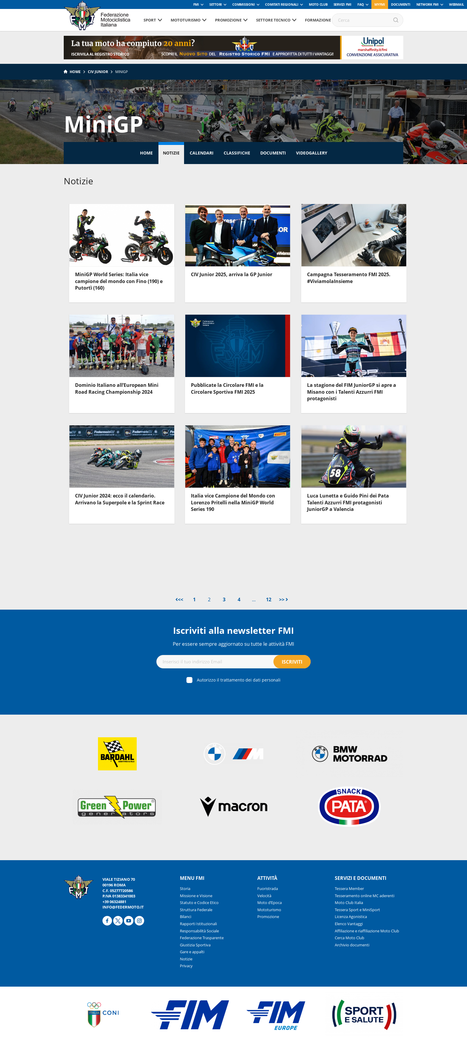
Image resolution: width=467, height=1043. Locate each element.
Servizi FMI (342, 4)
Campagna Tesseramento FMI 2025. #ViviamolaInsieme (348, 277)
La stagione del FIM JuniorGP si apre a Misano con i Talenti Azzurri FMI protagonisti (351, 392)
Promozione (228, 20)
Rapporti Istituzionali (198, 923)
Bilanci (185, 916)
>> (283, 599)
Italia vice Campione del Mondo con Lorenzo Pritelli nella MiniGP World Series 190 (233, 502)
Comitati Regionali (281, 4)
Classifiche (237, 153)
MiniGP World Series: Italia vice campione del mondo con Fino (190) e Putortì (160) (119, 281)
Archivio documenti (352, 945)
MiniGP (121, 71)
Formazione (318, 20)
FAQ (360, 4)
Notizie (171, 153)
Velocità (264, 895)
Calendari (202, 153)
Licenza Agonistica (351, 916)
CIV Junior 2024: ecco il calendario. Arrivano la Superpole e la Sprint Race (119, 499)
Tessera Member (349, 888)
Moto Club (318, 4)
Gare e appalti (192, 951)
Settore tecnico (273, 20)
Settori (215, 4)
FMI (196, 4)
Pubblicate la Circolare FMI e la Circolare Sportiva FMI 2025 (227, 388)
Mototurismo (185, 20)
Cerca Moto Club (349, 937)
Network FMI (427, 4)
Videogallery (311, 153)
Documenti (400, 4)
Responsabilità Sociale (199, 931)
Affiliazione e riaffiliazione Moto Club (367, 931)
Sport (150, 20)
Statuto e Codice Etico (199, 902)
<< (179, 599)
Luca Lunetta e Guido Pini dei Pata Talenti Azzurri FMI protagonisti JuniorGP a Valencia (348, 502)
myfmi (379, 4)
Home (75, 71)
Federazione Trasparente (202, 937)
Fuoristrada (267, 888)
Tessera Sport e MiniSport (357, 909)
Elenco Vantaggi (349, 923)
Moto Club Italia (349, 902)
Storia (185, 888)
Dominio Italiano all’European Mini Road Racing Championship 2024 (116, 388)
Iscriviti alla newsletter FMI (233, 630)
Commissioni (243, 4)
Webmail (456, 4)
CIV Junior (98, 71)
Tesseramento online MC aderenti (364, 895)
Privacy (186, 965)
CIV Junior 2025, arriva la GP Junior (231, 274)
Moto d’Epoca (269, 902)
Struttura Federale (196, 909)
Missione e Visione (196, 895)
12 (268, 599)
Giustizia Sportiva (195, 945)
